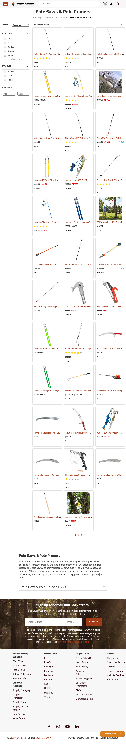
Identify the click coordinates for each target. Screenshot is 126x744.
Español (48, 662)
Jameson (37, 104)
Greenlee (68, 399)
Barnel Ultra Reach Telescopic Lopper (85, 349)
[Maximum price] (23, 94)
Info (46, 658)
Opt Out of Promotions (81, 684)
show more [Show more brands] (15, 59)
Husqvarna (100, 273)
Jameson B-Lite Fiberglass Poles (83, 222)
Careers (111, 666)
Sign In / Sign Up (84, 658)
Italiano (48, 679)
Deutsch (48, 675)
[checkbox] (5, 38)
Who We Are (19, 661)
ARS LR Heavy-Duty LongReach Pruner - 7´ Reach (59, 306)
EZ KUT (99, 230)
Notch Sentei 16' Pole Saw (80, 138)
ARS (66, 67)
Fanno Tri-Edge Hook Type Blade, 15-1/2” (55, 433)
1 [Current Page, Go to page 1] (116, 25)
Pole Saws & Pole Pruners (81, 17)
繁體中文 (48, 692)
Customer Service (116, 662)
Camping (37, 17)
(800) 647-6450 (43, 738)
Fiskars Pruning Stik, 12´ (79, 264)
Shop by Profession (18, 696)
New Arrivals (19, 714)
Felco (98, 146)
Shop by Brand (20, 702)
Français (48, 671)
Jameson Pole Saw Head (79, 306)
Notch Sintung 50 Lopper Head (82, 475)
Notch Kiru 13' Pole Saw (48, 138)
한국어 (47, 697)
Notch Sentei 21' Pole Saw (49, 54)
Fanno (36, 441)
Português (49, 666)
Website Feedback (116, 675)
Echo (35, 273)
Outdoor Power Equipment (55, 17)
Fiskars (67, 273)
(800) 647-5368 (18, 738)
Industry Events (115, 671)
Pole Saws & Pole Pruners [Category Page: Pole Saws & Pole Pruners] (63, 12)
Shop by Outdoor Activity (21, 708)
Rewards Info (19, 678)
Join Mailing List (84, 678)
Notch (36, 67)
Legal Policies (83, 662)
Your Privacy (82, 666)
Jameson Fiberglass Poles (49, 96)
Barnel (99, 193)
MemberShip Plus (84, 699)
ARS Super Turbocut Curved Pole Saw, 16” (86, 433)
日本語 (47, 684)
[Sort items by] (20, 25)
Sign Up (94, 622)
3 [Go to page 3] (123, 25)
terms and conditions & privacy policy (73, 642)
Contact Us (112, 658)
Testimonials (19, 670)
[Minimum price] (9, 94)
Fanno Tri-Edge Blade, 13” (111, 475)
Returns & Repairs (22, 674)
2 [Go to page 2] (119, 25)
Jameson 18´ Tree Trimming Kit (51, 180)
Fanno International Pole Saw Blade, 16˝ (54, 475)
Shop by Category (21, 690)
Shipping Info (19, 665)
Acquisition (112, 679)
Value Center (19, 718)
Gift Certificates (84, 694)
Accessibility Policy (82, 673)
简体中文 (48, 688)
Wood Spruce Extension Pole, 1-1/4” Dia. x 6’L (57, 517)
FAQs (78, 690)
